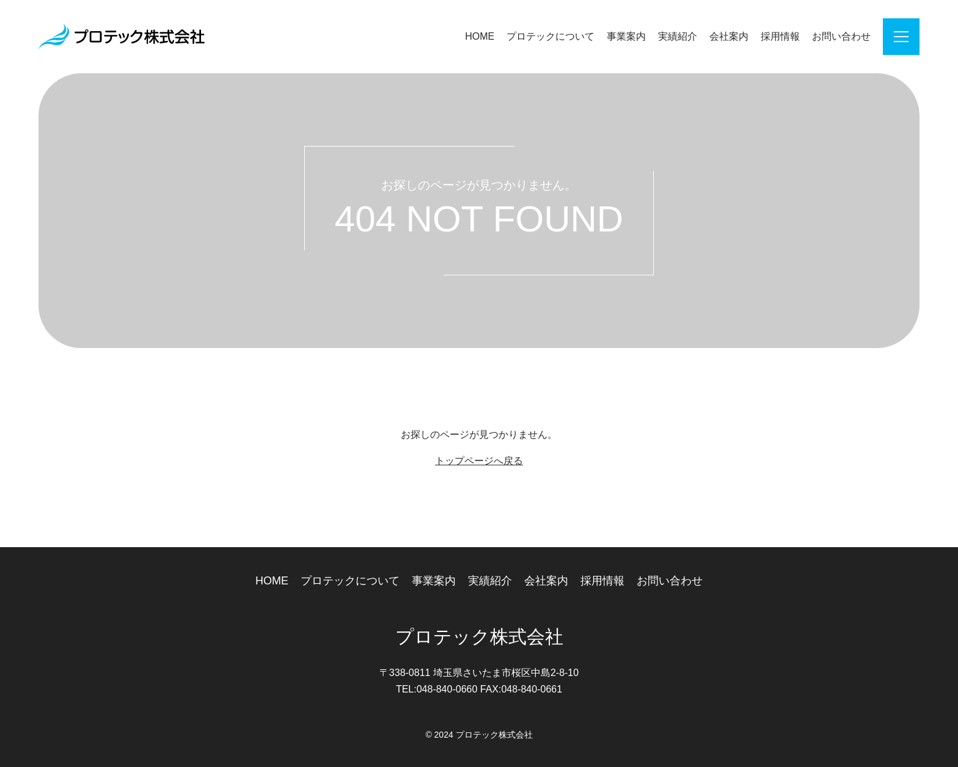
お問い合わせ (841, 36)
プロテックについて (550, 36)
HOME (479, 36)
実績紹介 (677, 36)
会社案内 (728, 36)
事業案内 (626, 36)
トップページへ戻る (479, 461)
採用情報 (780, 36)
